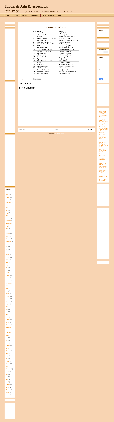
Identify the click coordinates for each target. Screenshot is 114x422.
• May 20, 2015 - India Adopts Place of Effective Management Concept (103, 158)
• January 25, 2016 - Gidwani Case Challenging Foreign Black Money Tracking (103, 121)
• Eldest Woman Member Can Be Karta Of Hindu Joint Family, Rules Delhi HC (103, 114)
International (34, 15)
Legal (59, 15)
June (7, 210)
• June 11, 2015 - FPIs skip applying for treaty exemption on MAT (103, 144)
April (7, 215)
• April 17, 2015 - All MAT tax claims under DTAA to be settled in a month (103, 165)
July (7, 207)
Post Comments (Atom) (59, 133)
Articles (16, 15)
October (8, 244)
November (8, 223)
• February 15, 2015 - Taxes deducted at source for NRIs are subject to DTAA (103, 178)
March (7, 231)
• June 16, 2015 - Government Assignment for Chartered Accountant (102, 137)
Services (24, 15)
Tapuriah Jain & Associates (26, 6)
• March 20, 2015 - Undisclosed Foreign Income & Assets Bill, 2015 (103, 172)
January (8, 192)
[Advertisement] (11, 54)
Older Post (90, 129)
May (7, 213)
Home (8, 15)
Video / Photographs (48, 15)
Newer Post (22, 129)
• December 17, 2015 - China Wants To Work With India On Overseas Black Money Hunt (103, 129)
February (8, 197)
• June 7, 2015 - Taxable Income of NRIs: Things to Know (103, 151)
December (8, 220)
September (8, 202)
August (7, 205)
